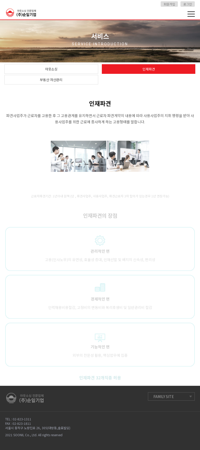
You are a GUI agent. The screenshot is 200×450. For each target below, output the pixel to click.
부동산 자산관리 (51, 79)
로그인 (187, 4)
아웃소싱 (51, 69)
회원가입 (169, 4)
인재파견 (148, 69)
